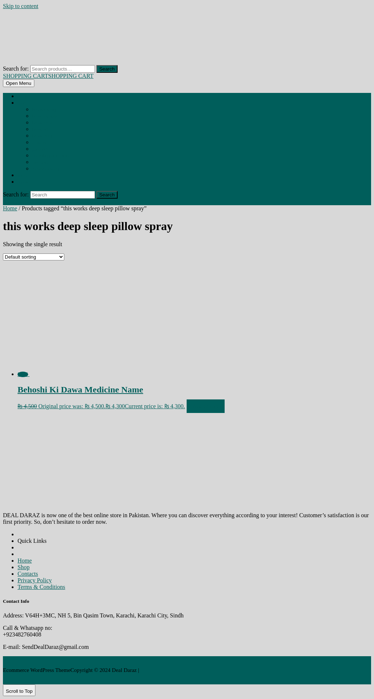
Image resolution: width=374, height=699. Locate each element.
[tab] (18, 83)
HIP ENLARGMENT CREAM (51, 155)
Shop (22, 103)
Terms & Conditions (41, 587)
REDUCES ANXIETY (46, 169)
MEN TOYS (40, 162)
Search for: (16, 68)
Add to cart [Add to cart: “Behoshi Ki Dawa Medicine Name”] (205, 406)
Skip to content (20, 6)
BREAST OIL (40, 129)
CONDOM (39, 142)
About (22, 175)
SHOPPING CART (48, 76)
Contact (24, 182)
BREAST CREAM (43, 122)
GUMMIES (40, 149)
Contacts (28, 574)
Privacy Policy (35, 580)
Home (22, 96)
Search (107, 69)
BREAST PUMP (43, 136)
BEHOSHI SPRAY (44, 109)
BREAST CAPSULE (44, 116)
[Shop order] (33, 256)
